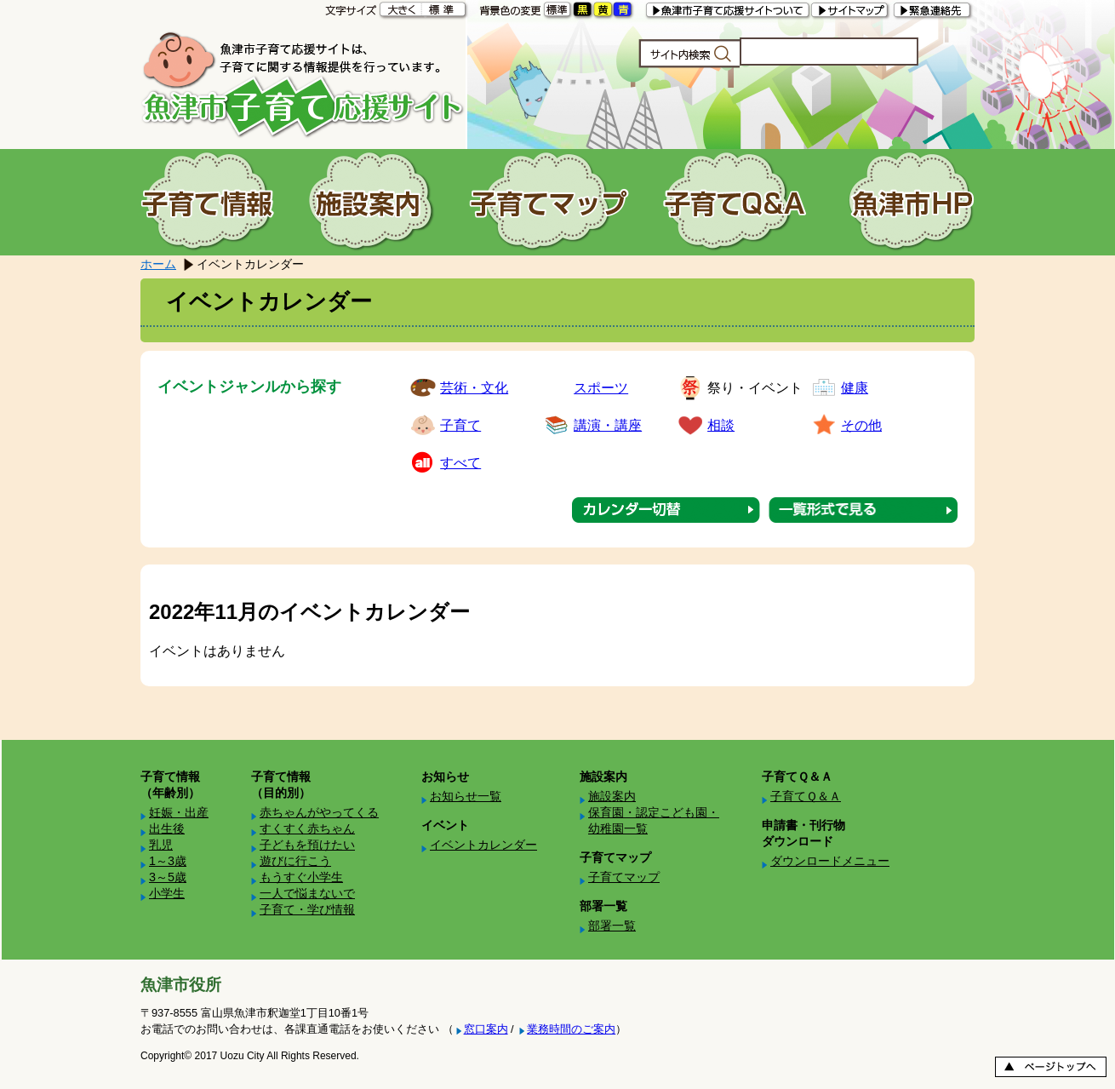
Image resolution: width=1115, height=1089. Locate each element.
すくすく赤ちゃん (307, 828)
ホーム (158, 264)
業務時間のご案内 (571, 1029)
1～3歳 (167, 861)
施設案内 (612, 796)
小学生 (167, 893)
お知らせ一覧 (465, 796)
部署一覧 (612, 925)
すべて (460, 463)
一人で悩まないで (307, 893)
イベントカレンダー (483, 844)
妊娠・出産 (179, 812)
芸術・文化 (474, 388)
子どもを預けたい (307, 844)
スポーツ (601, 388)
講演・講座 (608, 425)
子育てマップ (624, 877)
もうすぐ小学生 (301, 877)
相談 (721, 425)
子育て (460, 425)
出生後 (167, 828)
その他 (861, 425)
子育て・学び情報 (307, 909)
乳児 (161, 844)
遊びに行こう (295, 861)
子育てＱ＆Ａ (805, 796)
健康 (854, 388)
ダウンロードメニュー (829, 861)
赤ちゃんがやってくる (319, 812)
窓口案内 (486, 1029)
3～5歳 (167, 877)
